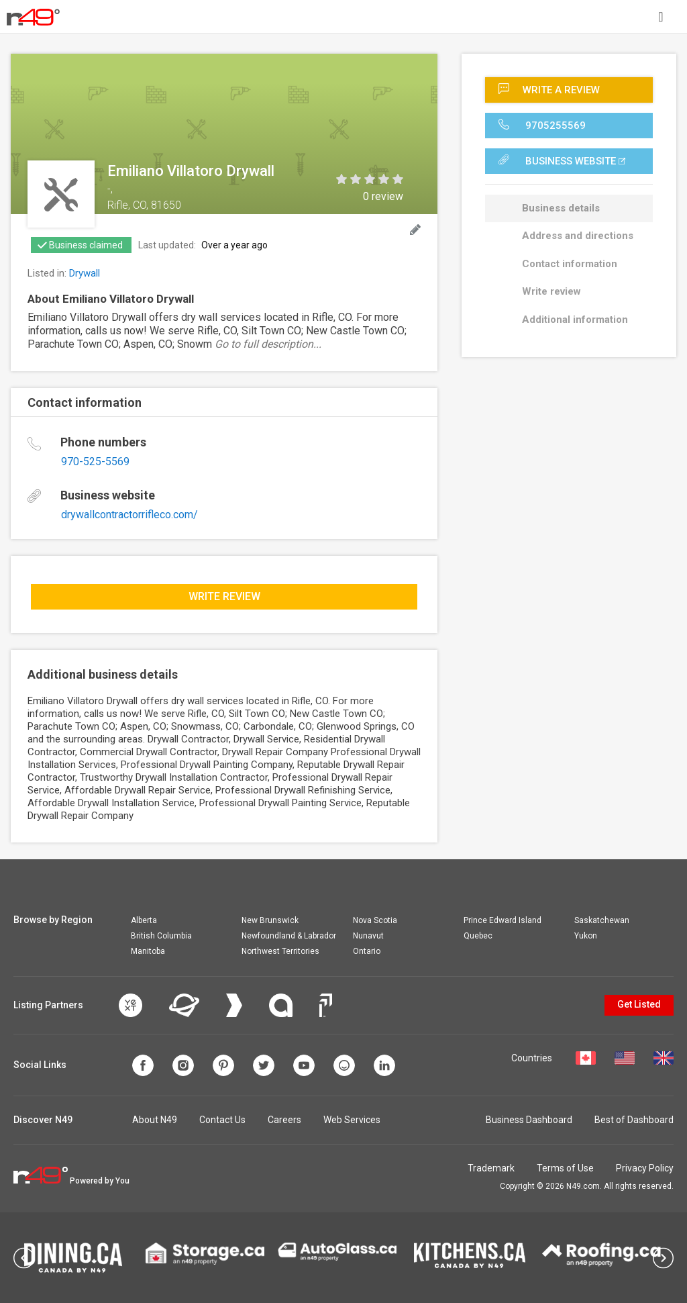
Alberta (144, 920)
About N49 (154, 1119)
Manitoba (148, 951)
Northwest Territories (280, 951)
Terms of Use (565, 1168)
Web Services (351, 1119)
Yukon (585, 935)
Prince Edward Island (502, 920)
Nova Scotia (375, 920)
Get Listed (639, 1004)
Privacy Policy (645, 1168)
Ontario (366, 951)
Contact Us (222, 1119)
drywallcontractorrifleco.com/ (129, 514)
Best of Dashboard (634, 1119)
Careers (284, 1119)
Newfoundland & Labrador (289, 935)
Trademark (491, 1168)
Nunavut (368, 935)
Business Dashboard (529, 1119)
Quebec (478, 935)
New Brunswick (270, 920)
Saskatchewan (601, 920)
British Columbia (161, 935)
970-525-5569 (95, 461)
